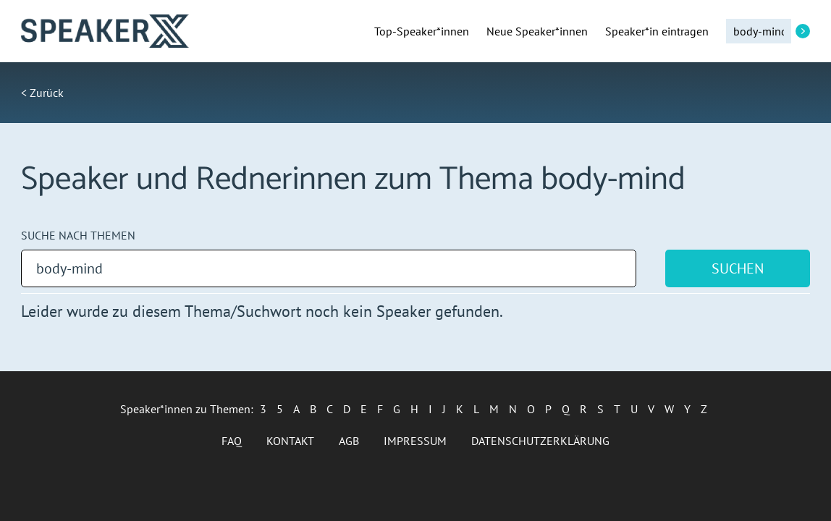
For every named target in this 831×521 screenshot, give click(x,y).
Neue (537, 31)
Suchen (738, 268)
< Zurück (42, 92)
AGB (349, 440)
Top (421, 31)
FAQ (232, 440)
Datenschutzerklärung (540, 440)
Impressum (415, 440)
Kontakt (290, 440)
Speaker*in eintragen (657, 31)
